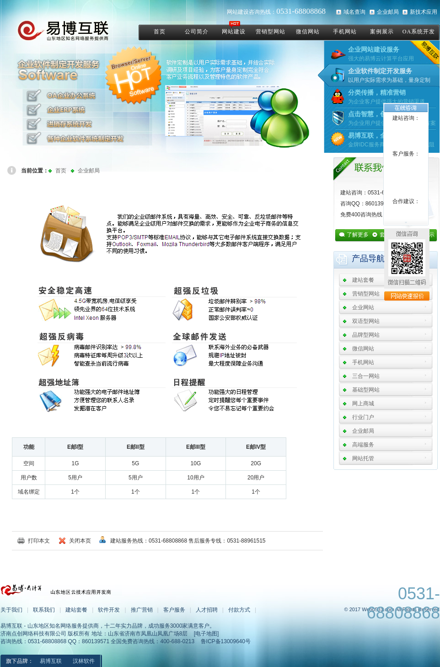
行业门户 (363, 417)
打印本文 (39, 541)
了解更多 (358, 234)
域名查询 (354, 12)
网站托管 (363, 458)
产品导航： (372, 258)
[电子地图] (206, 633)
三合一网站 (366, 376)
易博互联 (51, 661)
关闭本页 (80, 541)
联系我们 (44, 610)
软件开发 (109, 610)
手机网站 (363, 362)
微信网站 (363, 348)
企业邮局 (388, 12)
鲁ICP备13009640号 (226, 641)
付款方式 (239, 610)
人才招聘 (207, 610)
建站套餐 (363, 280)
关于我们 (11, 610)
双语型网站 (366, 321)
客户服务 (174, 610)
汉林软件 (84, 661)
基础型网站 (366, 390)
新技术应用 (423, 12)
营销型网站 (366, 293)
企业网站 (363, 307)
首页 (60, 170)
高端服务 (363, 444)
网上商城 (363, 403)
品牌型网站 (366, 335)
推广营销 (142, 610)
